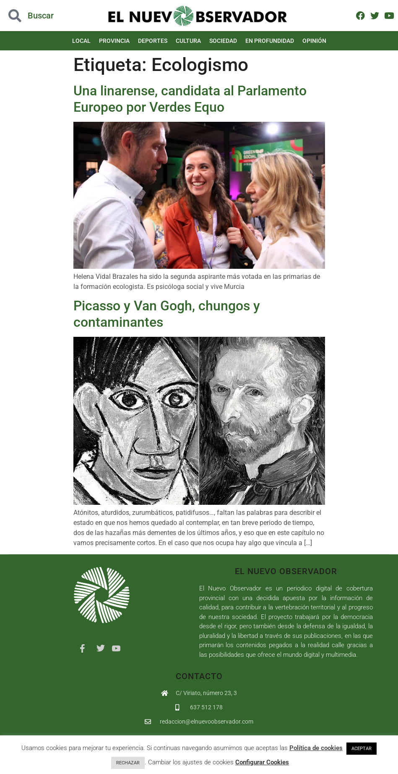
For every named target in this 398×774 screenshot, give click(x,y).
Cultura (188, 40)
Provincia (114, 40)
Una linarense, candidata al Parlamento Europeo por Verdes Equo (190, 99)
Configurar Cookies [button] (262, 762)
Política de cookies (316, 748)
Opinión (314, 40)
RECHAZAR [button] (128, 763)
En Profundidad (269, 40)
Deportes (152, 40)
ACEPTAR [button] (361, 748)
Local (81, 40)
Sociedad (223, 40)
